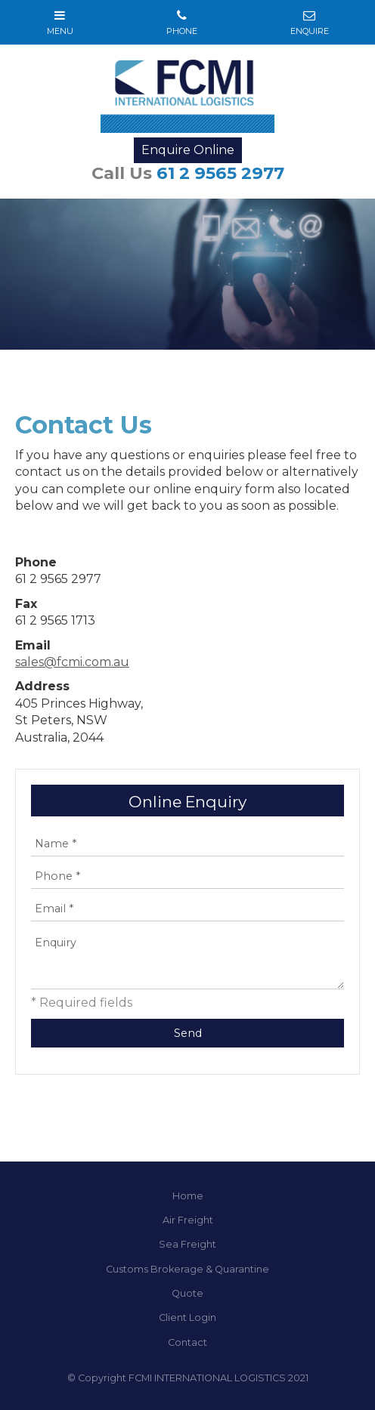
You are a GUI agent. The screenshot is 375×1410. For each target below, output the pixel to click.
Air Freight (188, 1220)
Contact (187, 1342)
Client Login (187, 1317)
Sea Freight (187, 1244)
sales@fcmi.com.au (72, 662)
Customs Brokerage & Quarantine (187, 1269)
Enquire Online (187, 150)
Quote (187, 1293)
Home (187, 1196)
